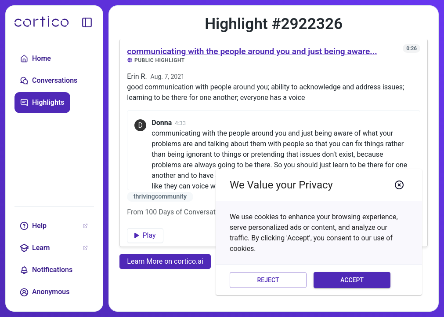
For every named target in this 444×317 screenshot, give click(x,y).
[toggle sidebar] (87, 22)
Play (144, 235)
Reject (268, 280)
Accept (352, 280)
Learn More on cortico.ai (165, 261)
